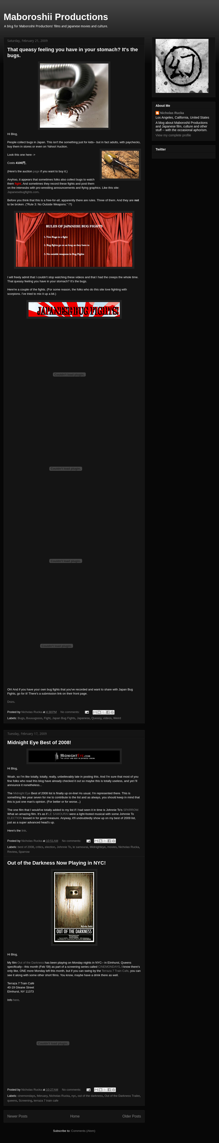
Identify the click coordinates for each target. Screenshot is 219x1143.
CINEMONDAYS (109, 966)
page (36, 171)
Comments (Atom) (83, 1131)
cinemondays (26, 1095)
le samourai (80, 847)
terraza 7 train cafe (46, 1100)
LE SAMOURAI (58, 814)
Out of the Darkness (31, 962)
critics (39, 847)
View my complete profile (173, 135)
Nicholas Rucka (128, 847)
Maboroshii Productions (56, 17)
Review (12, 851)
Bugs (21, 718)
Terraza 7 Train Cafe (115, 970)
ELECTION (14, 818)
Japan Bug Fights (63, 718)
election (50, 847)
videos (107, 718)
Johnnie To (64, 847)
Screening (25, 1100)
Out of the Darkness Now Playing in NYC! (56, 863)
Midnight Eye (21, 793)
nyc (73, 1095)
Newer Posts (17, 1116)
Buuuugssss (34, 718)
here (16, 1000)
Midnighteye (98, 847)
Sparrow (23, 851)
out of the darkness (90, 1095)
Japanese (83, 718)
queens (12, 1100)
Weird (117, 718)
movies (112, 847)
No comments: (70, 712)
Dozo (10, 701)
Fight (47, 718)
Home (75, 1116)
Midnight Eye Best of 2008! (39, 742)
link (23, 830)
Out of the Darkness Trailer (122, 1095)
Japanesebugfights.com (23, 192)
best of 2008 (26, 847)
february (42, 1095)
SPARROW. (131, 810)
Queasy (96, 718)
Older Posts (132, 1116)
